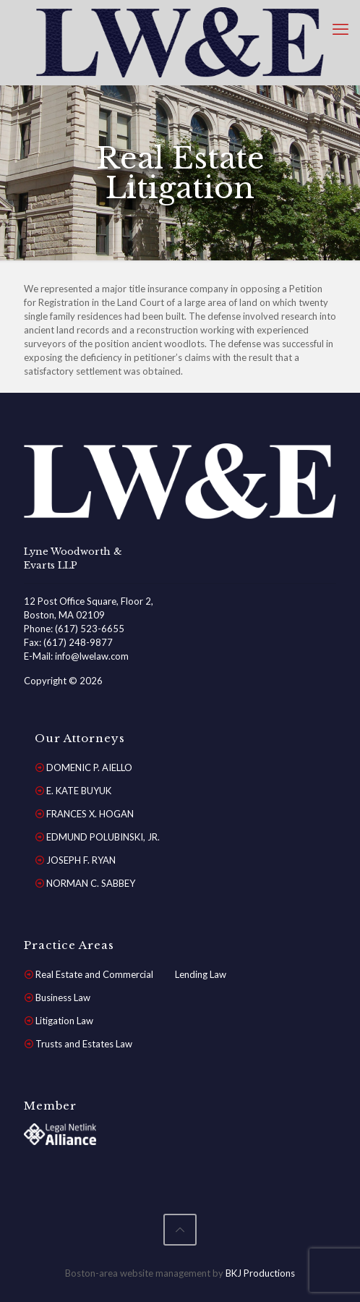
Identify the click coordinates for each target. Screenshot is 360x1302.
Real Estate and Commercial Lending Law (130, 974)
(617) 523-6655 (89, 628)
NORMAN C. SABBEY (90, 883)
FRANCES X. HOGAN (90, 814)
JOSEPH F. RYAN (81, 860)
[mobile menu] (340, 29)
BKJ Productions (260, 1273)
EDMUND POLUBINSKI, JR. (103, 837)
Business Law (62, 997)
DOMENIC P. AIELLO (89, 767)
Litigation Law (64, 1020)
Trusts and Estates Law (83, 1044)
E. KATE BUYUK (78, 790)
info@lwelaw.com (92, 656)
